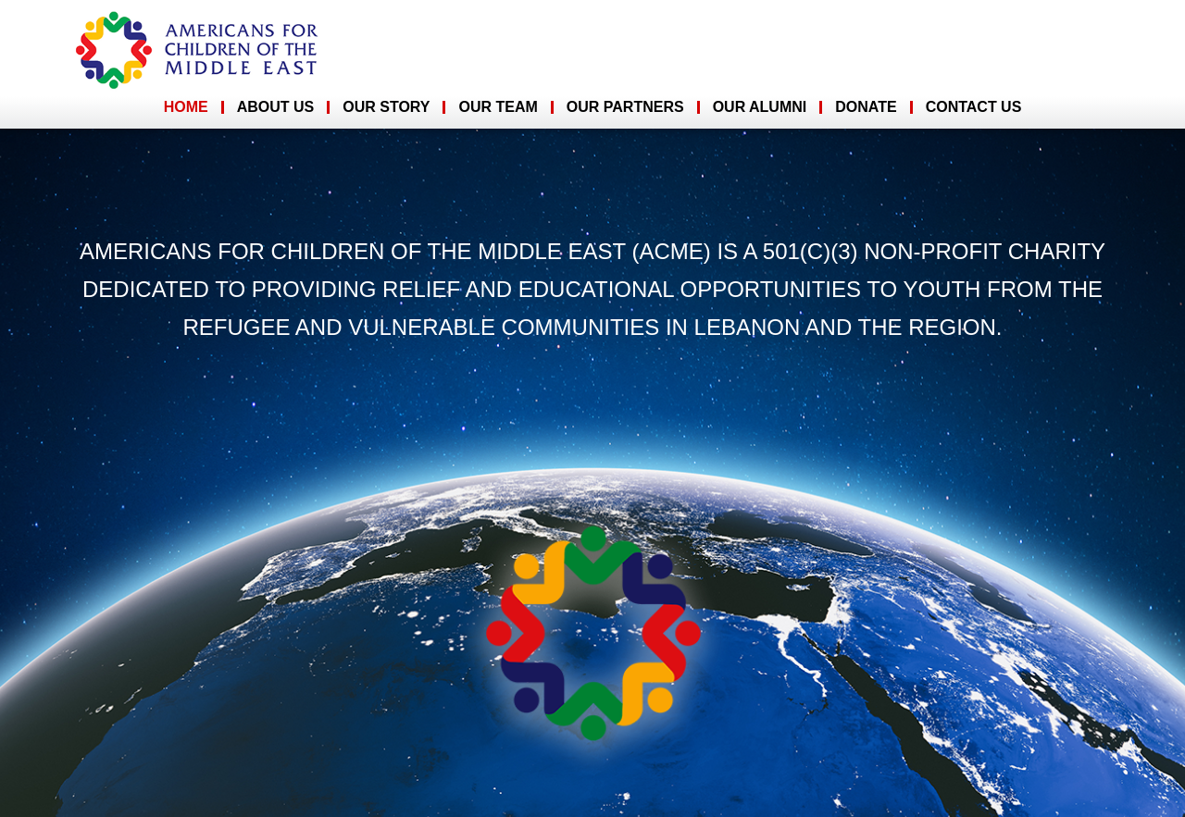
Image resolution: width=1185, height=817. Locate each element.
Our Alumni (760, 107)
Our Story (386, 107)
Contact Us (974, 107)
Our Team (497, 107)
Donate (865, 107)
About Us (276, 107)
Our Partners (625, 107)
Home (186, 107)
